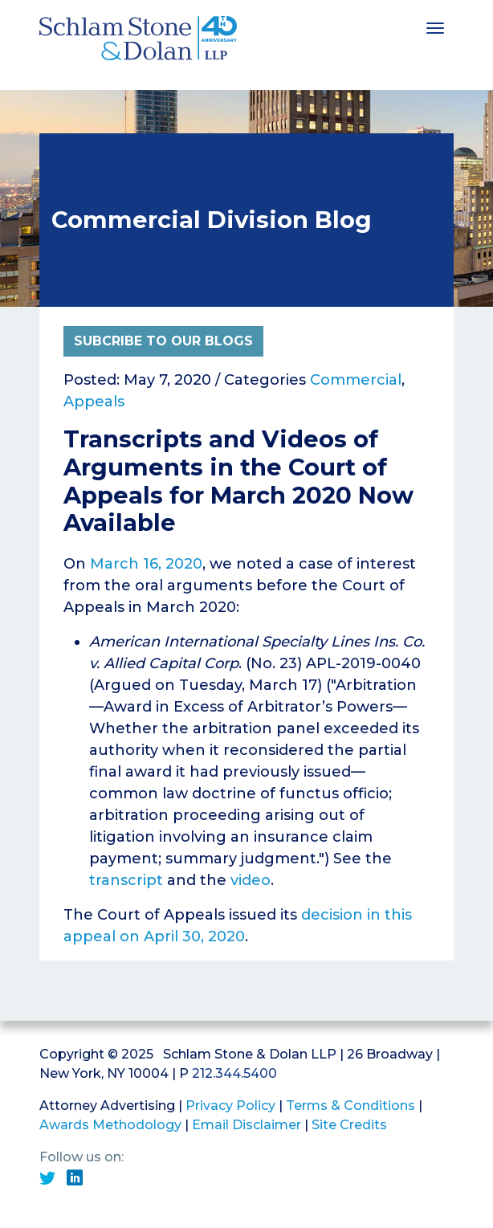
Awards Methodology (110, 1124)
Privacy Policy (230, 1105)
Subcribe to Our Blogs (163, 341)
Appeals (93, 401)
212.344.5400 (234, 1073)
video (250, 880)
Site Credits (349, 1124)
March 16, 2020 (146, 564)
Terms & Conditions (350, 1105)
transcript (128, 880)
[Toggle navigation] (435, 26)
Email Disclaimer (246, 1124)
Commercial (355, 380)
